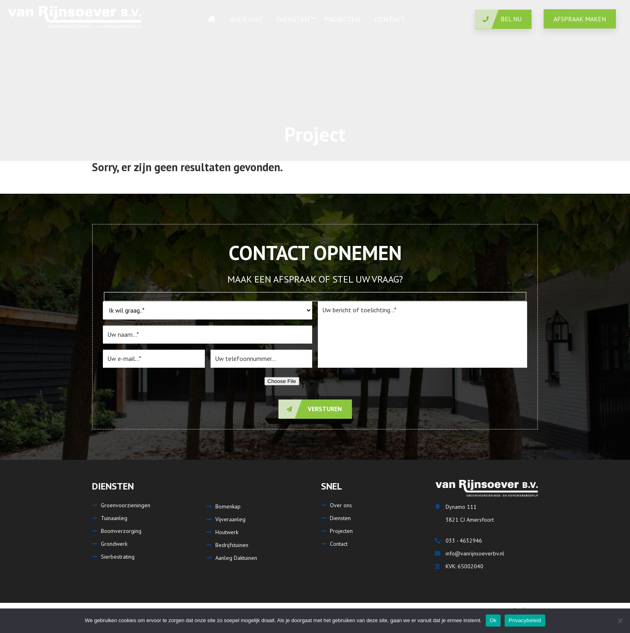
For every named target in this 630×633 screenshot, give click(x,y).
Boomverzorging (121, 531)
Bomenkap (228, 506)
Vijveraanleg (230, 519)
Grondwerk (114, 543)
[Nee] (620, 621)
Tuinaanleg (114, 518)
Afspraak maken (580, 19)
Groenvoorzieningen (125, 505)
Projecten (341, 531)
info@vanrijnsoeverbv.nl (475, 553)
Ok (493, 620)
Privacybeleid (525, 620)
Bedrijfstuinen (231, 545)
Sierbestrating (118, 556)
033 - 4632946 (464, 540)
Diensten (340, 518)
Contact (339, 543)
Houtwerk (226, 532)
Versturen (310, 409)
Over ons (341, 505)
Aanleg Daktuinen (236, 557)
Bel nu (498, 19)
